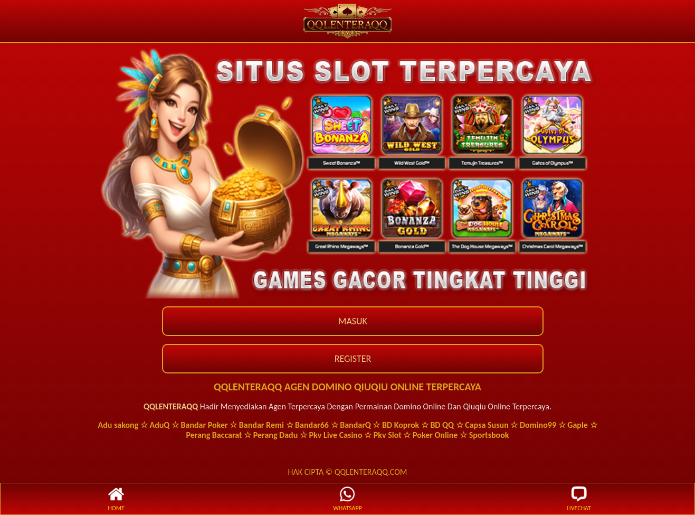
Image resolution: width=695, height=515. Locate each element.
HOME (116, 499)
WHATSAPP (347, 499)
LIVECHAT (579, 499)
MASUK (352, 321)
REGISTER (353, 358)
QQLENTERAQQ (171, 406)
